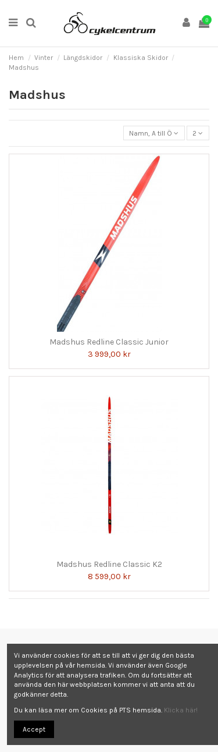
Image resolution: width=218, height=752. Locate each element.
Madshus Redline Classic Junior (109, 342)
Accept (34, 729)
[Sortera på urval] (154, 133)
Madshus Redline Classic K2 (109, 564)
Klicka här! (181, 710)
